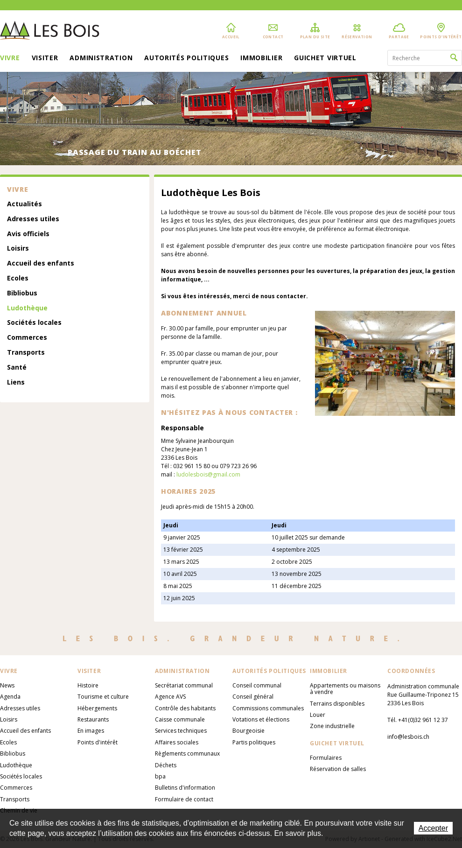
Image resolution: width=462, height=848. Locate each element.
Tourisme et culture (103, 697)
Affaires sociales (176, 742)
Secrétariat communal (184, 685)
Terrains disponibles (337, 704)
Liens (16, 382)
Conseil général (252, 697)
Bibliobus (22, 293)
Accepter (433, 828)
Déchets (165, 765)
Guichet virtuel (325, 58)
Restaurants (93, 719)
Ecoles (17, 278)
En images (90, 731)
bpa (160, 776)
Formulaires (326, 758)
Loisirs (18, 248)
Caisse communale (180, 719)
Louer (317, 715)
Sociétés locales (34, 323)
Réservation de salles (338, 769)
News (7, 685)
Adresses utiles (33, 219)
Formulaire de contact (184, 799)
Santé (17, 367)
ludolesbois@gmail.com (208, 474)
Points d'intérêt (97, 742)
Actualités (24, 204)
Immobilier (261, 58)
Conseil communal (256, 685)
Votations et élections (260, 719)
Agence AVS (170, 697)
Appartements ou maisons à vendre (345, 688)
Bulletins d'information (185, 788)
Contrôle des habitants (185, 708)
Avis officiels (28, 234)
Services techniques (181, 731)
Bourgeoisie (248, 731)
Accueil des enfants (40, 263)
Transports (26, 353)
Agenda (10, 697)
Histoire (87, 685)
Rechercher (454, 58)
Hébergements (97, 708)
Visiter (45, 58)
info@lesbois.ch (408, 737)
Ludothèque (27, 308)
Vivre (10, 58)
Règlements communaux (187, 753)
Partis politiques (253, 742)
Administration (101, 58)
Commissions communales (268, 708)
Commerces (27, 338)
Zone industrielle (332, 726)
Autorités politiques (186, 58)
